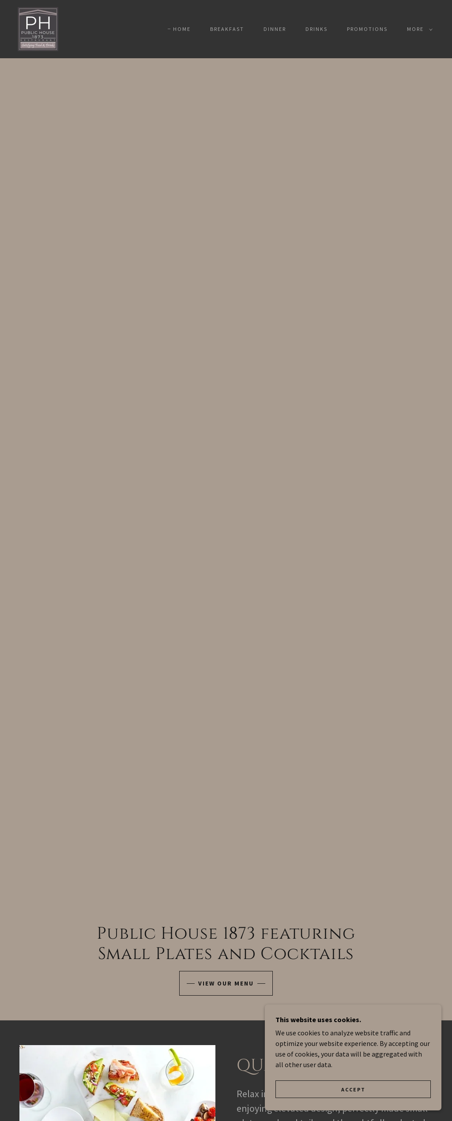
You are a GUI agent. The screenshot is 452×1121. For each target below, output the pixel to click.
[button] (418, 29)
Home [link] (182, 29)
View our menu (226, 983)
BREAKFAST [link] (227, 29)
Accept (353, 1089)
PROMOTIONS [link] (367, 29)
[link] (38, 28)
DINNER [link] (275, 29)
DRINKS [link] (316, 29)
